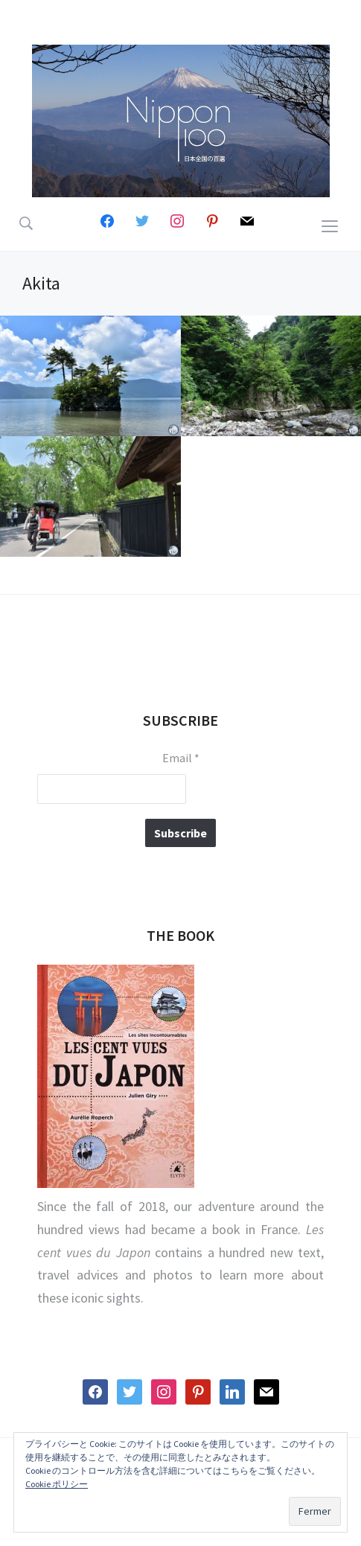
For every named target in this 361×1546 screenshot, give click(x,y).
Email (180, 757)
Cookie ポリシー (56, 1483)
